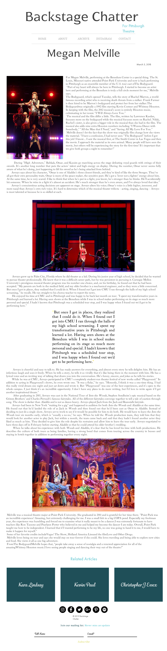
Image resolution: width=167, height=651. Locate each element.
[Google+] (87, 609)
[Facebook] (71, 609)
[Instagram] (62, 609)
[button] (31, 585)
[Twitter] (79, 609)
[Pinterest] (96, 609)
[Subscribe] (84, 642)
